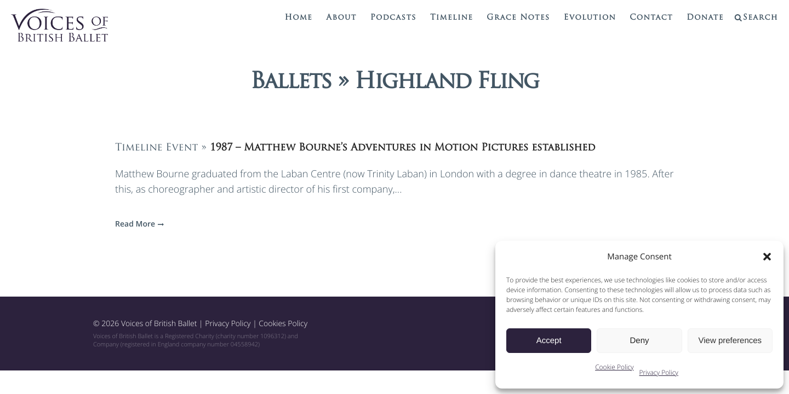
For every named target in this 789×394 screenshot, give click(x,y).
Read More (138, 224)
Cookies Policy (283, 323)
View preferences (730, 340)
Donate (705, 18)
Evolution (590, 18)
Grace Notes (518, 18)
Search (760, 18)
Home (299, 18)
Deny (639, 340)
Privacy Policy (658, 372)
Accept (549, 340)
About (341, 18)
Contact (651, 18)
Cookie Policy (614, 367)
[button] (767, 256)
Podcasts (393, 18)
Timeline (451, 18)
